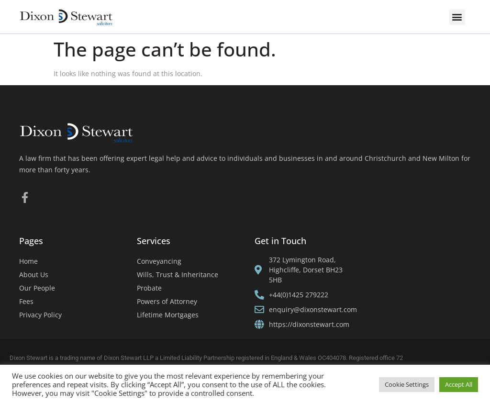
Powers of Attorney (167, 301)
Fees (26, 301)
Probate (149, 287)
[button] (457, 17)
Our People (37, 287)
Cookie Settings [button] (407, 384)
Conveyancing (159, 261)
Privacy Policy (40, 314)
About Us (33, 274)
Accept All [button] (458, 384)
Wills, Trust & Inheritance (177, 274)
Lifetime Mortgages (168, 314)
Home (28, 261)
